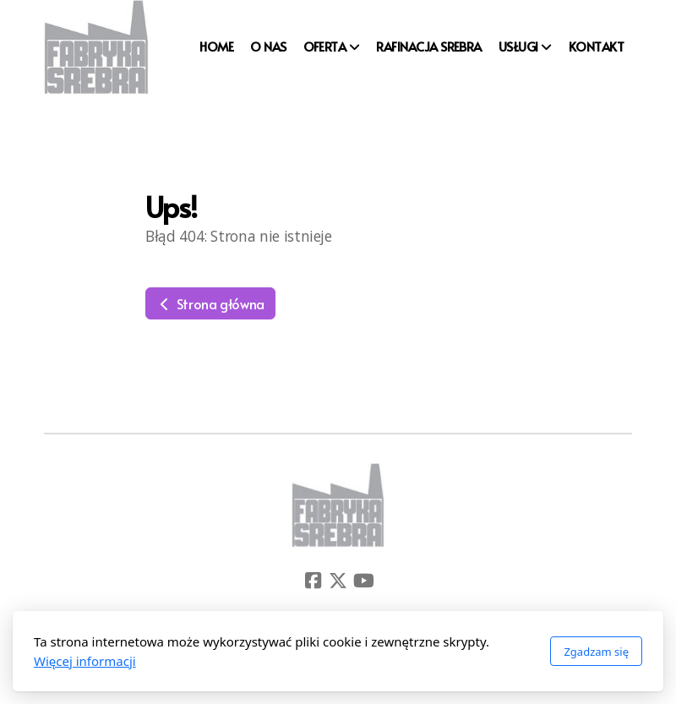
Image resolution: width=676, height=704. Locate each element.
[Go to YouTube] (363, 580)
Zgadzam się (596, 651)
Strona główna (210, 303)
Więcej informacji (85, 660)
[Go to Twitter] (338, 580)
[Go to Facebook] (312, 580)
